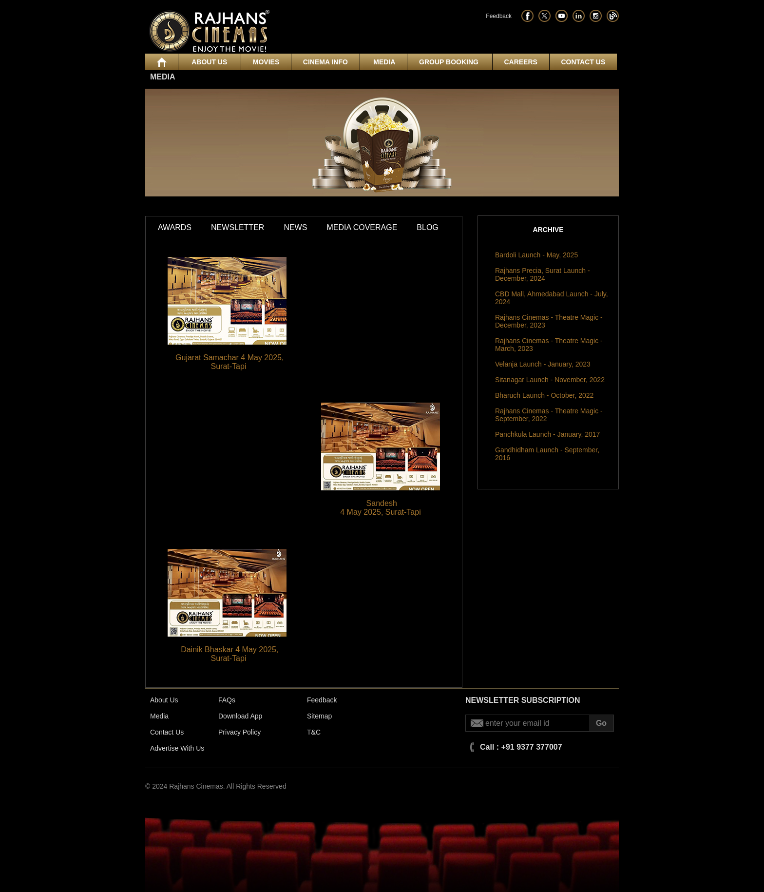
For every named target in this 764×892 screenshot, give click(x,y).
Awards (174, 227)
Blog (427, 227)
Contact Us (583, 62)
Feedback (499, 16)
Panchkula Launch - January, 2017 (547, 434)
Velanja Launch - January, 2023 (543, 364)
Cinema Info (325, 62)
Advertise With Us (177, 748)
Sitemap (319, 716)
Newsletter (237, 227)
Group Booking (449, 62)
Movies (266, 62)
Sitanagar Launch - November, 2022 (550, 380)
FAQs (226, 700)
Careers (520, 62)
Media (383, 62)
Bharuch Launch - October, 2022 (544, 395)
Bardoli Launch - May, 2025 (536, 255)
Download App (240, 716)
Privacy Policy (239, 732)
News (295, 227)
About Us (209, 62)
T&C (314, 732)
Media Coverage (361, 227)
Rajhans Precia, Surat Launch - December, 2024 (542, 274)
